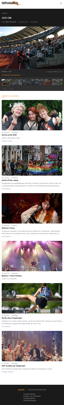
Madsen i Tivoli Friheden (12, 276)
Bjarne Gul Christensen (10, 279)
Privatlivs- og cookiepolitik (32, 396)
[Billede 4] (31, 82)
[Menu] (61, 3)
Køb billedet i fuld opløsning (11, 75)
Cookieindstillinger (29, 394)
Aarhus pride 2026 (9, 135)
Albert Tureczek (10, 22)
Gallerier (4, 13)
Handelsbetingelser (29, 400)
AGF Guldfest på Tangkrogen (13, 366)
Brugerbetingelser (29, 398)
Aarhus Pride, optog (10, 180)
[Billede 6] (47, 82)
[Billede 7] (56, 82)
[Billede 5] (39, 82)
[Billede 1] (5, 82)
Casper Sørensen (8, 372)
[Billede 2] (14, 82)
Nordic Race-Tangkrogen (12, 318)
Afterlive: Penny (8, 228)
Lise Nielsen (6, 189)
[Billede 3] (22, 82)
